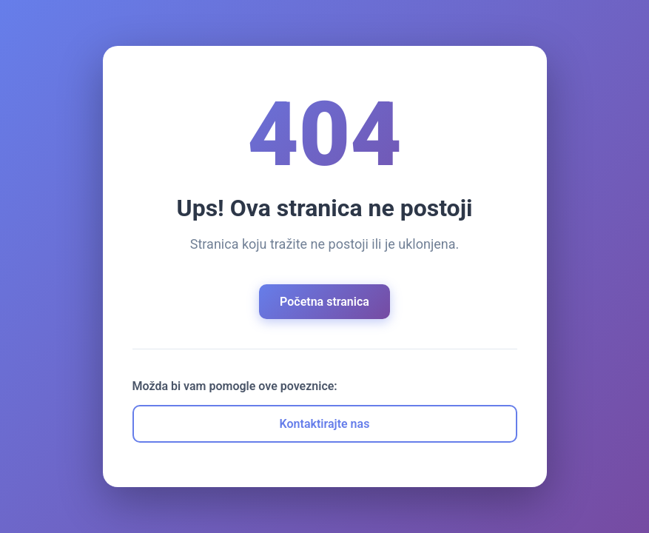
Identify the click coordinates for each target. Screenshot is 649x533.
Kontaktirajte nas (325, 424)
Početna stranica (324, 302)
